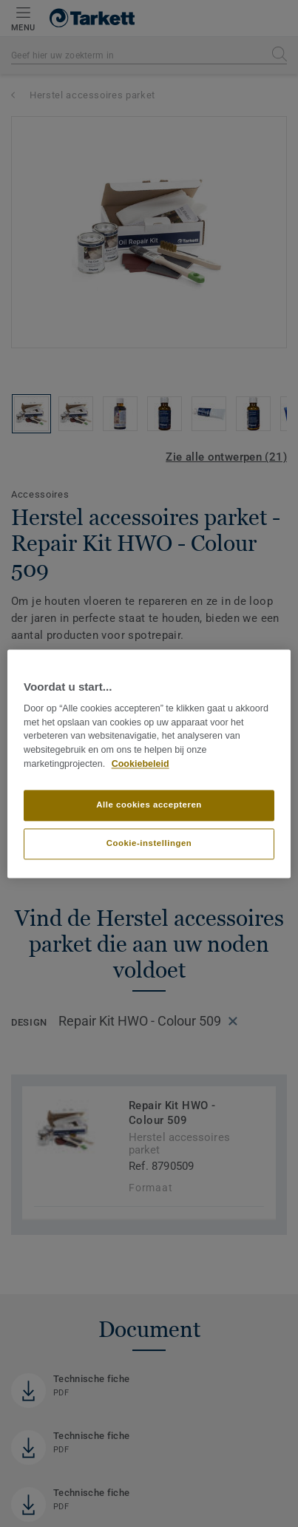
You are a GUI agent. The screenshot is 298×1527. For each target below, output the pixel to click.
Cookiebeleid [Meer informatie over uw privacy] (140, 764)
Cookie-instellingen (149, 843)
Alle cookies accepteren (149, 804)
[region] (149, 763)
